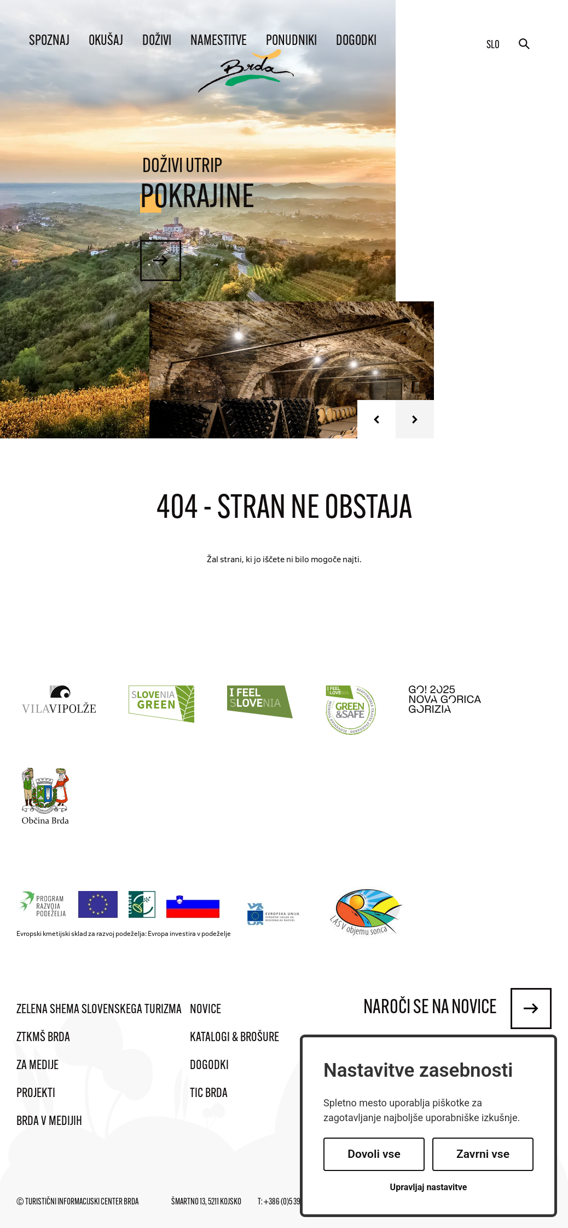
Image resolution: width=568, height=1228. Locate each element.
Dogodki (356, 41)
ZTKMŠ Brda (43, 1037)
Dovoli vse (373, 1154)
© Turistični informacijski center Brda (77, 1202)
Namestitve (218, 41)
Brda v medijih (49, 1121)
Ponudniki (291, 41)
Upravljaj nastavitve (428, 1187)
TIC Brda (209, 1093)
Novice (205, 1009)
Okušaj (106, 41)
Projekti (35, 1093)
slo (493, 45)
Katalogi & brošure (234, 1037)
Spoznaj (49, 41)
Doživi (156, 41)
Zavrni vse (482, 1154)
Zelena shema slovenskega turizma (99, 1009)
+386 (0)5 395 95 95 (292, 1202)
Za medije (37, 1065)
